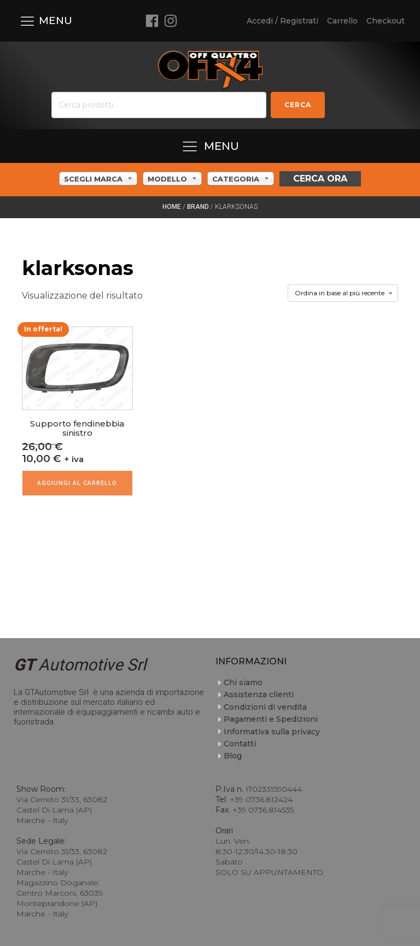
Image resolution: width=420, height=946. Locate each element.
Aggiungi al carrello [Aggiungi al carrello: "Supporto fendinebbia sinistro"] (77, 483)
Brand (198, 207)
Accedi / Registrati (282, 21)
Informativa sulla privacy (272, 732)
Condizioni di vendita (265, 707)
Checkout (385, 21)
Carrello (342, 21)
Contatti (240, 744)
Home (171, 207)
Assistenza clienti (259, 694)
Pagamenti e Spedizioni (271, 719)
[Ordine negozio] (343, 293)
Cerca (297, 105)
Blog (233, 756)
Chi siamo (243, 682)
